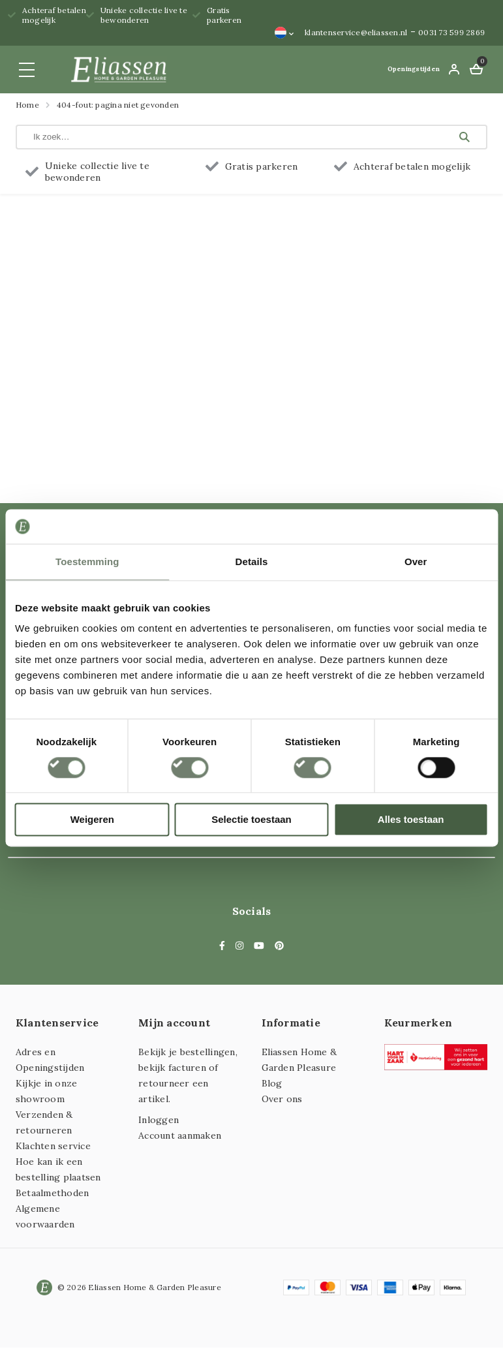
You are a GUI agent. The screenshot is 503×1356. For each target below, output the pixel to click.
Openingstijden (414, 69)
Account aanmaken (179, 1135)
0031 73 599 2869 (451, 32)
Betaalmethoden (52, 1193)
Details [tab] (252, 561)
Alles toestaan (411, 819)
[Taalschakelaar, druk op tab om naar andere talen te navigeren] (284, 33)
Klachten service (53, 1146)
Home (27, 105)
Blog (272, 1083)
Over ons (282, 1099)
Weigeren (92, 819)
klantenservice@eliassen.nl (356, 32)
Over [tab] (415, 561)
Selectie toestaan (251, 819)
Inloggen (158, 1120)
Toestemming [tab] (87, 561)
